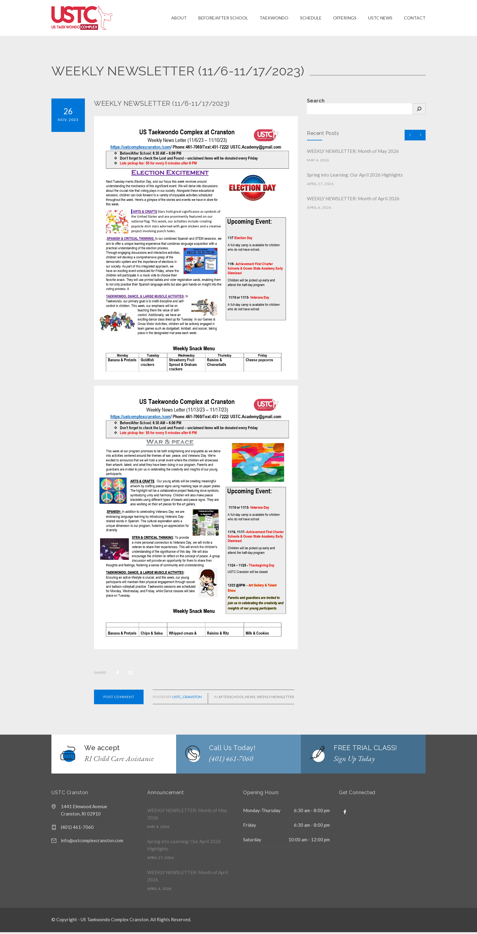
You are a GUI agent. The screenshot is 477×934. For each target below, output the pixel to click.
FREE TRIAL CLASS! (365, 749)
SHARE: (100, 674)
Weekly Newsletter (275, 698)
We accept (102, 749)
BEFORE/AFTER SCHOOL (223, 18)
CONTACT (415, 18)
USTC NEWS (380, 18)
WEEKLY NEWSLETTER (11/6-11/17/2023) (161, 105)
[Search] (419, 110)
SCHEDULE (311, 18)
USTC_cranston (187, 698)
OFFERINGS (345, 18)
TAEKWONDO (273, 18)
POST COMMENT (118, 698)
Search (316, 102)
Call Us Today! (232, 749)
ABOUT (179, 18)
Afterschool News (236, 698)
